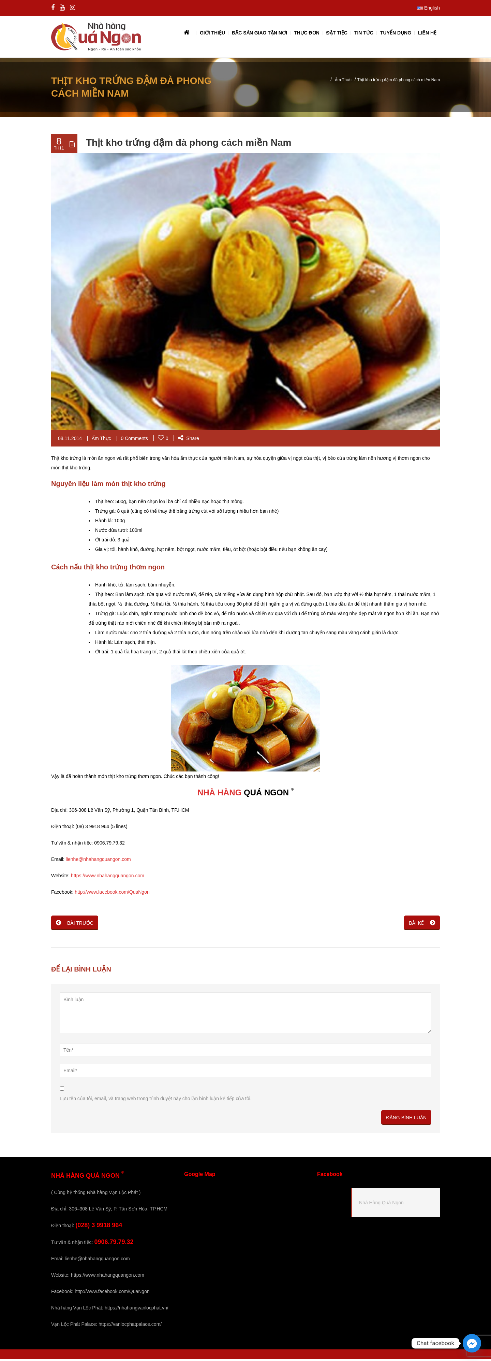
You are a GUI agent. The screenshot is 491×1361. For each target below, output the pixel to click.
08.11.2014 (70, 440)
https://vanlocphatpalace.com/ (130, 1326)
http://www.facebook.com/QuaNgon (112, 893)
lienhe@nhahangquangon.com (98, 861)
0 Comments (134, 440)
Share (188, 440)
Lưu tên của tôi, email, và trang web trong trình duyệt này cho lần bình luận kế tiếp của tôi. (156, 1100)
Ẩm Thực (343, 81)
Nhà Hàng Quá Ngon (381, 1204)
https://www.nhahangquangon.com (107, 877)
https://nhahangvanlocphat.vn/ (136, 1309)
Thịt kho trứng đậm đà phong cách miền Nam (188, 144)
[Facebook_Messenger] (472, 1343)
